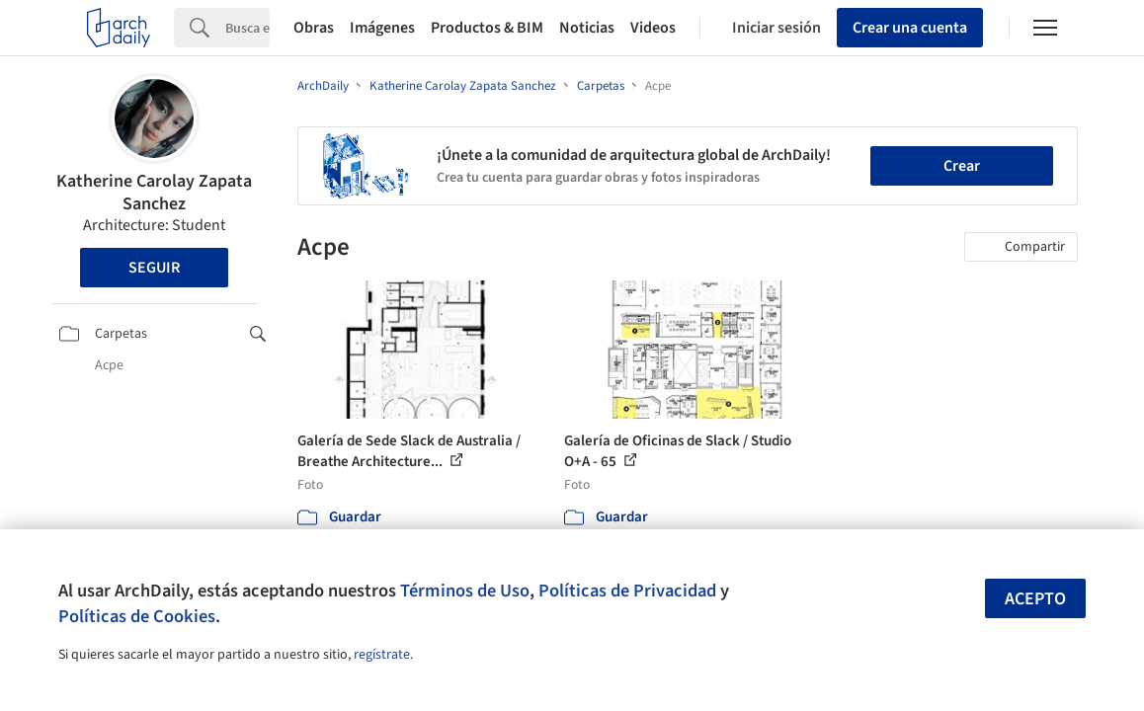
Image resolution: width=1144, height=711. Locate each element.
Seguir (154, 267)
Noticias (586, 28)
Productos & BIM (487, 28)
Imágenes (382, 28)
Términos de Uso (465, 590)
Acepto (1035, 599)
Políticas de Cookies (136, 616)
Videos (653, 28)
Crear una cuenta (910, 28)
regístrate (382, 655)
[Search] (247, 27)
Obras (313, 28)
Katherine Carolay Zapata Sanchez (154, 192)
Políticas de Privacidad (627, 590)
